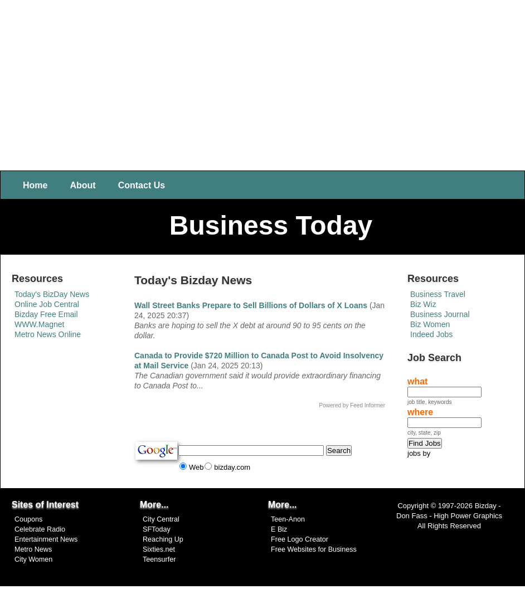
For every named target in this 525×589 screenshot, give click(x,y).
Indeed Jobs (431, 334)
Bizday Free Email (46, 314)
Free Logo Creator (299, 539)
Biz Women (430, 324)
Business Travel (437, 294)
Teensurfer (159, 559)
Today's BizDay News (51, 294)
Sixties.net (159, 549)
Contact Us (141, 185)
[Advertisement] (263, 84)
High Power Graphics (468, 516)
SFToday (157, 529)
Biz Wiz (423, 304)
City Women (33, 559)
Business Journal (440, 314)
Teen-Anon (288, 519)
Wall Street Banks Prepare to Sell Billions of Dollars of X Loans (250, 305)
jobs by (418, 453)
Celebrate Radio (39, 529)
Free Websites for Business (314, 549)
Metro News (33, 549)
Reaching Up (163, 539)
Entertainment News (45, 539)
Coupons (28, 519)
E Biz (279, 529)
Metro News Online (47, 334)
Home (35, 185)
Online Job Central (46, 304)
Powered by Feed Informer (352, 405)
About (82, 185)
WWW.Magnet (39, 324)
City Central (161, 519)
